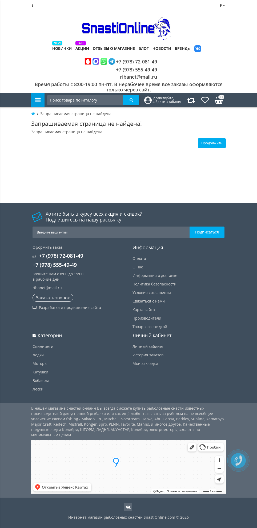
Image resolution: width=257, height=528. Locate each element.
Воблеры (41, 380)
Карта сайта (143, 309)
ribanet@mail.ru (138, 77)
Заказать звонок (53, 298)
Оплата (139, 258)
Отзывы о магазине (114, 48)
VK (197, 49)
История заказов (147, 354)
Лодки (38, 354)
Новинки (62, 48)
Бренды (183, 48)
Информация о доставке (154, 275)
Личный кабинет (148, 346)
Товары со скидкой (149, 326)
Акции (82, 48)
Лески (38, 389)
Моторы (40, 363)
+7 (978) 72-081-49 (121, 61)
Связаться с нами (148, 301)
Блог (144, 48)
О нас (137, 266)
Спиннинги (43, 346)
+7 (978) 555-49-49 (132, 69)
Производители (146, 318)
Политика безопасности (154, 284)
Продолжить (211, 142)
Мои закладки (145, 363)
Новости (161, 48)
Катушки (40, 371)
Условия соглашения (151, 292)
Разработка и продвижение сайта (67, 307)
